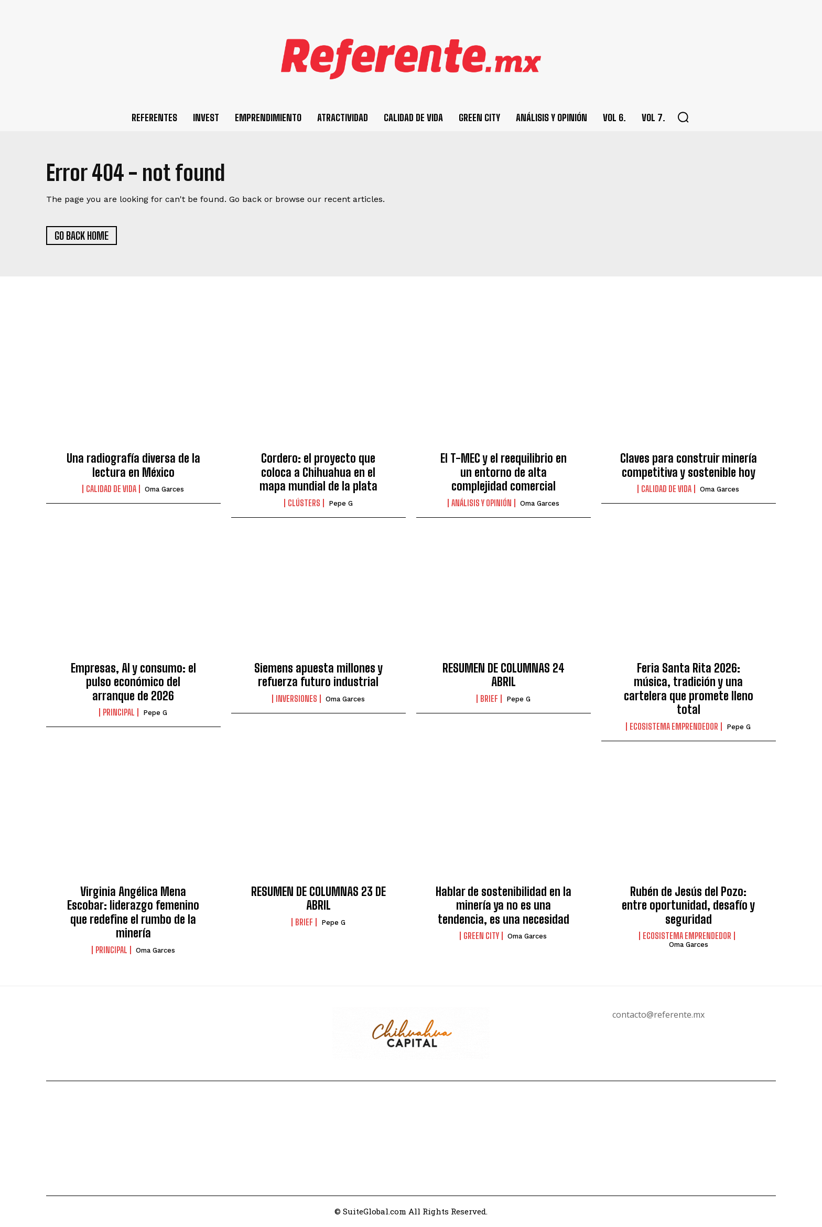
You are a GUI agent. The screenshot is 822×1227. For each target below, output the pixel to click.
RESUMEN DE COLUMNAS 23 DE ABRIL (318, 899)
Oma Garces (164, 490)
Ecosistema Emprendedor (674, 727)
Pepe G (341, 504)
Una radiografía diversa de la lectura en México (133, 466)
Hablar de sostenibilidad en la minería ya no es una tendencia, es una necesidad (503, 906)
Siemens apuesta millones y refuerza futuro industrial (318, 675)
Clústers (304, 503)
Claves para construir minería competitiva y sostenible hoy (688, 466)
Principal (119, 713)
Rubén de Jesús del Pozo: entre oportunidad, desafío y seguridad (688, 906)
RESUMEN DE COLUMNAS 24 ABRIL (503, 675)
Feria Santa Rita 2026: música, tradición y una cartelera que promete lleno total (688, 689)
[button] (683, 117)
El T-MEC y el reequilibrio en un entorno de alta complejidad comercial (503, 473)
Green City (481, 937)
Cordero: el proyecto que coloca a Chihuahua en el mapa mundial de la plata (318, 473)
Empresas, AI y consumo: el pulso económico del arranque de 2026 (133, 682)
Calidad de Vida (111, 490)
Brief (489, 699)
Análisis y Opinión (481, 503)
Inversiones (296, 699)
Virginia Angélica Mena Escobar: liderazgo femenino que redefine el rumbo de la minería (133, 913)
